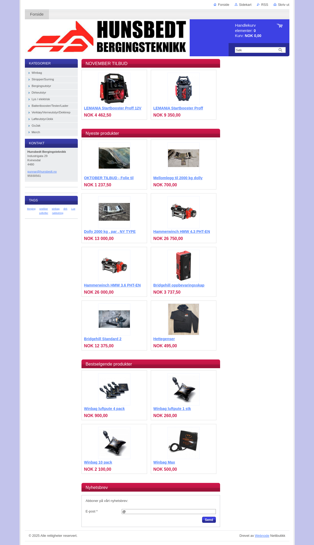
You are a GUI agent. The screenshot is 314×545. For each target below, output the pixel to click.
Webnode (262, 536)
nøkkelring (57, 213)
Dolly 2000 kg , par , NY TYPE (110, 231)
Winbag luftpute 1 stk (172, 409)
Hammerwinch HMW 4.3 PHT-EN (181, 231)
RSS (264, 5)
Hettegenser (164, 339)
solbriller (43, 213)
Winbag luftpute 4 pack (104, 409)
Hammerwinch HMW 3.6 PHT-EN (112, 285)
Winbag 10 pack (98, 462)
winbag (56, 208)
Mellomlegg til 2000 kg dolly (178, 178)
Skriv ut (283, 5)
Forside (223, 5)
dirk (65, 208)
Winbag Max (164, 462)
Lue (73, 208)
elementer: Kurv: (248, 30)
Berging (31, 208)
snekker (43, 208)
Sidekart (245, 5)
